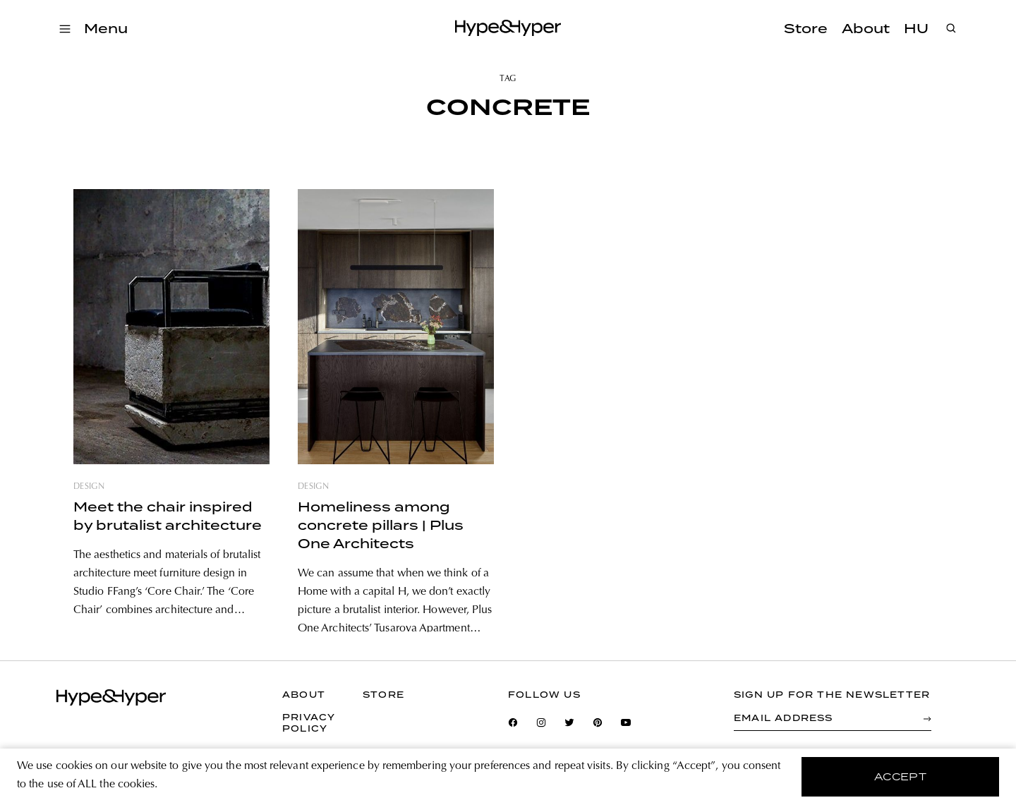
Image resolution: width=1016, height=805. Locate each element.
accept (900, 776)
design (88, 487)
